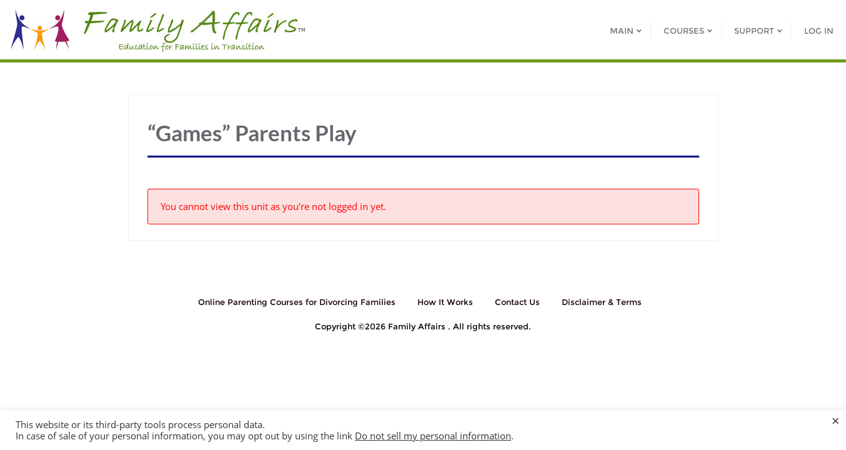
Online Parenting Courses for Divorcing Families (297, 302)
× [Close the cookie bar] (836, 420)
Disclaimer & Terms (602, 302)
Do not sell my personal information (433, 435)
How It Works (445, 302)
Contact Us (517, 302)
